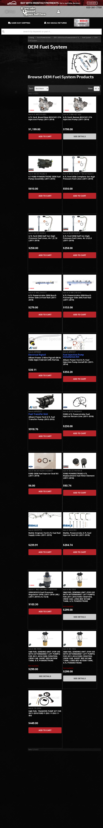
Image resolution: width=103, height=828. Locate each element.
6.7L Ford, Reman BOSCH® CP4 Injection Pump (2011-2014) (77, 118)
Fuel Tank (8, 70)
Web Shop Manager (94, 826)
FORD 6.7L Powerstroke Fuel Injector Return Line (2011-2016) (78, 415)
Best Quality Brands (13, 108)
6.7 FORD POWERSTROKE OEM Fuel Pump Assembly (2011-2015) (44, 178)
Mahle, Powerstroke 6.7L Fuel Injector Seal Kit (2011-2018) (77, 534)
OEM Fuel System (12, 49)
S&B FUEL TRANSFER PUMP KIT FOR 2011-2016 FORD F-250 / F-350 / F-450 (44, 713)
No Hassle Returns (12, 120)
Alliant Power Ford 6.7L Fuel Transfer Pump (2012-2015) (42, 418)
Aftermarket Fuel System (11, 64)
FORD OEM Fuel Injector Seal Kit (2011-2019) (43, 475)
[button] (51, 32)
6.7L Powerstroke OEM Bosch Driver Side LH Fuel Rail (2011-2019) (42, 297)
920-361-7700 (13, 149)
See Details (80, 136)
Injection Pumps (11, 54)
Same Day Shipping (12, 96)
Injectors (8, 58)
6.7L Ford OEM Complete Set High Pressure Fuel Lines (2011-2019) (79, 178)
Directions (14, 790)
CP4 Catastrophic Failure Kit (11, 43)
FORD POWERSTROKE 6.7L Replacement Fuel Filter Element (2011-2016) (79, 476)
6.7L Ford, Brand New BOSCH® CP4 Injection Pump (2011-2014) (44, 118)
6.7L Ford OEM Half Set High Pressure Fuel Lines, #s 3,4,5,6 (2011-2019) (77, 238)
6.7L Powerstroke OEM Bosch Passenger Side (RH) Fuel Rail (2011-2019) (77, 297)
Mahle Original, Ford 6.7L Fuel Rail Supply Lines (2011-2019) (44, 534)
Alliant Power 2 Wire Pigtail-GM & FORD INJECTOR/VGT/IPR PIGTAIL (44, 359)
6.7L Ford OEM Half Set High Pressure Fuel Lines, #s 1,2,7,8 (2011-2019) (43, 238)
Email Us (11, 141)
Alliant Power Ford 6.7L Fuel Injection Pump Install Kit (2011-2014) (78, 362)
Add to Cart (44, 136)
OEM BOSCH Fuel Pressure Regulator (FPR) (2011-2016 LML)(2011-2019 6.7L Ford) (44, 594)
